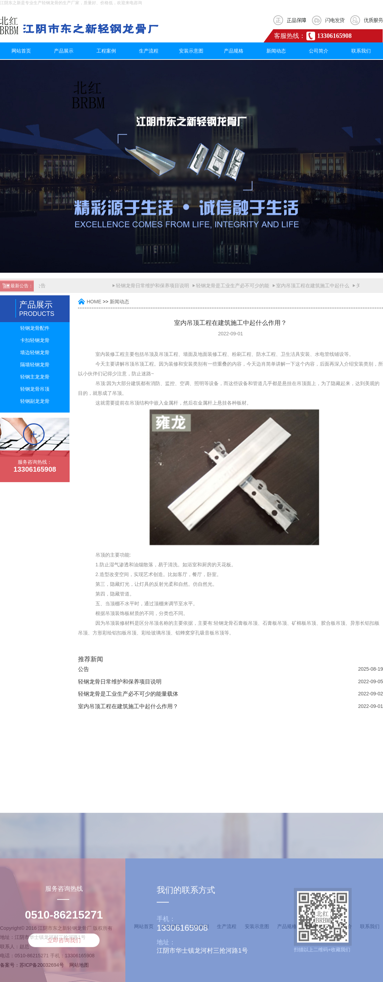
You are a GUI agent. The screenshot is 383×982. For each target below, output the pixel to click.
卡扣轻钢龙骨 (34, 340)
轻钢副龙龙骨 (34, 401)
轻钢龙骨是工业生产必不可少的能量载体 (128, 694)
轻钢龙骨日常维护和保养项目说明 (153, 288)
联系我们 (361, 51)
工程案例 (106, 51)
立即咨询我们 (64, 975)
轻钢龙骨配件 (34, 328)
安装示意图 (191, 51)
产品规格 (233, 51)
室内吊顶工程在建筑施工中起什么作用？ (128, 706)
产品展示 (63, 51)
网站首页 (21, 51)
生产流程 (148, 51)
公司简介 (318, 51)
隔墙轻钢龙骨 (34, 364)
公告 (41, 288)
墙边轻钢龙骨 (34, 352)
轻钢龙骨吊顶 (34, 389)
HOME (94, 301)
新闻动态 (276, 51)
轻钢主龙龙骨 (34, 377)
